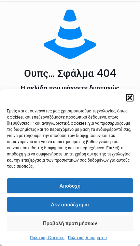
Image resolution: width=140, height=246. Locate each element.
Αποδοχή (69, 185)
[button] (129, 97)
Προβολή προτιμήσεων (70, 223)
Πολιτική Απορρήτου (87, 238)
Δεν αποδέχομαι (70, 204)
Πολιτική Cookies (47, 238)
